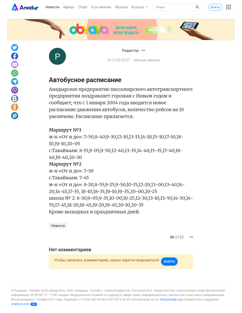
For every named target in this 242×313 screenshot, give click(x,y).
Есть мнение (101, 7)
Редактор (130, 50)
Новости (52, 7)
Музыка (121, 7)
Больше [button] (138, 7)
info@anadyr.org (171, 299)
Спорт (82, 7)
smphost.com (20, 304)
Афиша (68, 7)
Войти (215, 7)
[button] (228, 7)
